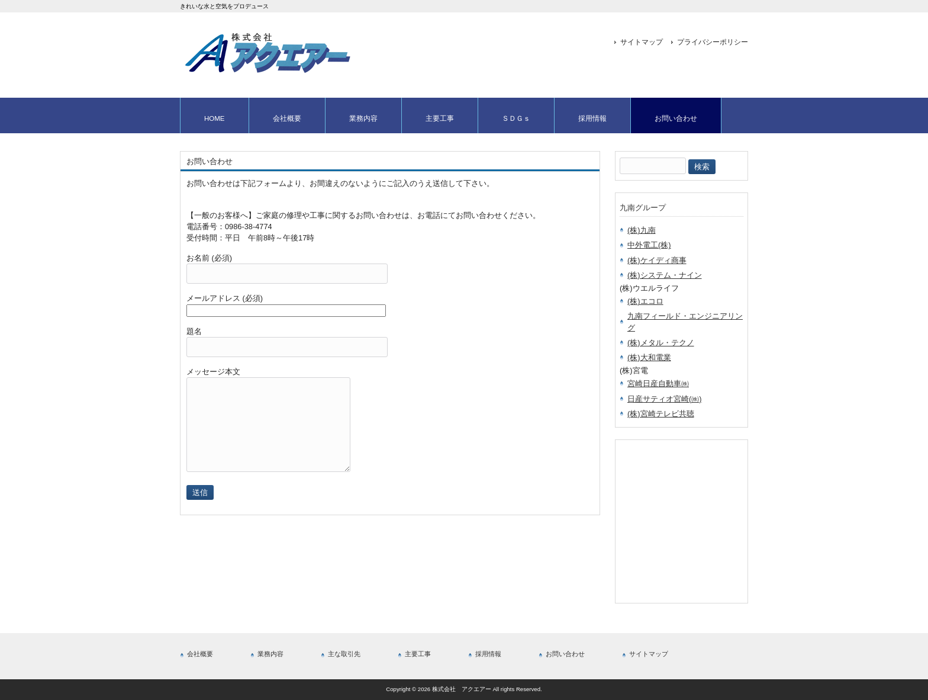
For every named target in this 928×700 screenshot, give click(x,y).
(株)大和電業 (649, 357)
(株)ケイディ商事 (657, 260)
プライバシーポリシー (712, 42)
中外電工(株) (649, 244)
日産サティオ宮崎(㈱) (664, 398)
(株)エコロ (645, 301)
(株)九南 (641, 230)
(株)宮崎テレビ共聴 (660, 413)
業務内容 (270, 653)
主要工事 (418, 653)
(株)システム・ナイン (664, 275)
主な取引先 (344, 653)
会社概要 (200, 653)
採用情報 (488, 653)
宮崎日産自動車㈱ (658, 383)
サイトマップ (641, 42)
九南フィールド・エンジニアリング (685, 322)
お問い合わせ (565, 653)
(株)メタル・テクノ (660, 342)
